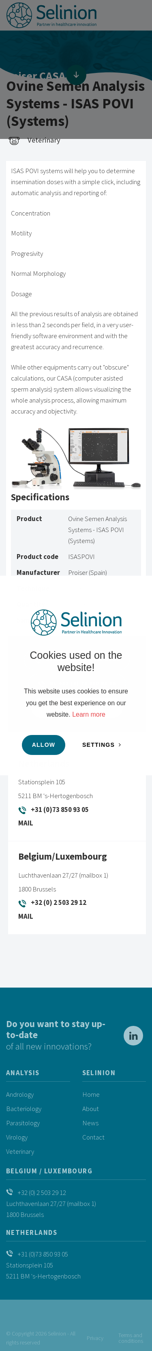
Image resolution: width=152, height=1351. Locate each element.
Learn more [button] (88, 714)
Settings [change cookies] (98, 745)
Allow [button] (44, 745)
